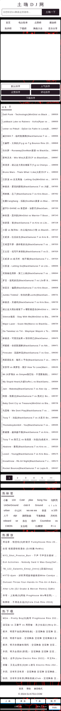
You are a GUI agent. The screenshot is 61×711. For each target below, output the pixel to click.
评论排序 (45, 92)
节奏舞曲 (40, 515)
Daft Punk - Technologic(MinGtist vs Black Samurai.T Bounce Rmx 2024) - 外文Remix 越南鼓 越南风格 (27, 114)
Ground (39, 505)
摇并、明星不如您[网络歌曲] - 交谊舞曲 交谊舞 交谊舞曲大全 (31, 631)
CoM (22, 500)
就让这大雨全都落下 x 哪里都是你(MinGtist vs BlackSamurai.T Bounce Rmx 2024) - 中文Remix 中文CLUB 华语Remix (27, 309)
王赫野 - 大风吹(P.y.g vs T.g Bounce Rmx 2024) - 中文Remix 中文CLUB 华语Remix (27, 143)
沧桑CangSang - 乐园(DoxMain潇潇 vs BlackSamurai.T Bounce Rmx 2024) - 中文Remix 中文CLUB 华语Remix (27, 201)
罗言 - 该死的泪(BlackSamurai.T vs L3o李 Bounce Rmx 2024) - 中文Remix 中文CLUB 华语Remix (27, 280)
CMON (8, 526)
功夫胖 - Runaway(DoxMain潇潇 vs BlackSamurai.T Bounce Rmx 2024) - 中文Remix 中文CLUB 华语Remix (27, 150)
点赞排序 (15, 92)
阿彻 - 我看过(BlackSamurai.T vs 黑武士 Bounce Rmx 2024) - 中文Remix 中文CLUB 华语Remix (27, 396)
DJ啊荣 (39, 526)
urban (7, 510)
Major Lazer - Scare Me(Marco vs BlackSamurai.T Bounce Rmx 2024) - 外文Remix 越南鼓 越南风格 (27, 324)
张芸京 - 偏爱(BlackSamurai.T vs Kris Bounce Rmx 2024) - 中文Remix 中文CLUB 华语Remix (27, 288)
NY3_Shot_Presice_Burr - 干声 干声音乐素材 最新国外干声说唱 (31, 555)
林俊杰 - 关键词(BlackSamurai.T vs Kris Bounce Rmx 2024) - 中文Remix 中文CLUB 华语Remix (27, 302)
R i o (53, 526)
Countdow (45, 520)
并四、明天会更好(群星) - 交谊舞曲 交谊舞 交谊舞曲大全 (31, 651)
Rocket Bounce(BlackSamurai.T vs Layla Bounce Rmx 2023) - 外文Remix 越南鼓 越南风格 (27, 468)
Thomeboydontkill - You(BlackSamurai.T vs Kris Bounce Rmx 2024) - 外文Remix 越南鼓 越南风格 (27, 425)
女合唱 (23, 526)
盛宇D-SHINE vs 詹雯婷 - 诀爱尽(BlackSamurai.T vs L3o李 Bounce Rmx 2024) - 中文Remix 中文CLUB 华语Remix (27, 208)
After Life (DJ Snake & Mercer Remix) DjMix (29, 589)
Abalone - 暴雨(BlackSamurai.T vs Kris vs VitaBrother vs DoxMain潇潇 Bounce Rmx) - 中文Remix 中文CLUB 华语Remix (27, 446)
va (56, 520)
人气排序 (45, 86)
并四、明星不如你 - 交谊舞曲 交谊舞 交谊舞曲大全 (30, 638)
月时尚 (53, 515)
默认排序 (15, 86)
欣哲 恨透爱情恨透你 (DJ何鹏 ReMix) (23, 548)
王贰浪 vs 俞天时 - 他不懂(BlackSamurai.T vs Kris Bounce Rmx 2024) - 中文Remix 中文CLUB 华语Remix (27, 259)
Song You (42, 500)
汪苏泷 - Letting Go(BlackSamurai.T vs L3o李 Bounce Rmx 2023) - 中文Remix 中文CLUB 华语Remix (27, 266)
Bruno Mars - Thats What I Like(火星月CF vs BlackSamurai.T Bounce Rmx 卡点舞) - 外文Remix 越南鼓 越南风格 (27, 172)
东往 (24, 521)
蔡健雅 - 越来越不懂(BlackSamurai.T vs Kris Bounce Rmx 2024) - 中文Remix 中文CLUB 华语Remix (27, 432)
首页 (8, 22)
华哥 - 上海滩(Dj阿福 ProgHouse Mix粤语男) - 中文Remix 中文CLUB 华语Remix (31, 595)
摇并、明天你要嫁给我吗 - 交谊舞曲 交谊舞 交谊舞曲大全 (31, 645)
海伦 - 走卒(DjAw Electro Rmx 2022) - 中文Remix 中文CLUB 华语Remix (31, 658)
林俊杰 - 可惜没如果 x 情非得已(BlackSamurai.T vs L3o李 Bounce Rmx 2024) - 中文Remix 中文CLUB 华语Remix (27, 338)
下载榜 (23, 28)
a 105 (54, 510)
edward (7, 520)
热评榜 (8, 28)
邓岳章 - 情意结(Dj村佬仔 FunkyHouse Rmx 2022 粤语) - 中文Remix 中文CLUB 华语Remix (31, 542)
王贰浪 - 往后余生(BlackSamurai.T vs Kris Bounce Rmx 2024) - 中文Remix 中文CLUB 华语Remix (27, 237)
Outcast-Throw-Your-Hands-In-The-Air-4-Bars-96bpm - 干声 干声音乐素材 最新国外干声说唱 (31, 582)
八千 (6, 515)
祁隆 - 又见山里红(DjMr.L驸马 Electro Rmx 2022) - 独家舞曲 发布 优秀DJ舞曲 (31, 665)
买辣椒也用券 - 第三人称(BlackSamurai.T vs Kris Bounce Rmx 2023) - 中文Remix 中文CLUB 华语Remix (27, 273)
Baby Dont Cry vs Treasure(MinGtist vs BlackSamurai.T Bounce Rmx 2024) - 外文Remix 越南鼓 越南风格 (27, 403)
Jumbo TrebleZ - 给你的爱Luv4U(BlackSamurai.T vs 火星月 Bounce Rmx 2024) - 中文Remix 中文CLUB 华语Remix (27, 295)
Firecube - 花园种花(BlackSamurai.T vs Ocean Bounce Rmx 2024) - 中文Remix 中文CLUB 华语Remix (27, 353)
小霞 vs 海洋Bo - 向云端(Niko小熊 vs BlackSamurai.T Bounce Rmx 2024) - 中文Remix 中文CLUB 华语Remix (27, 230)
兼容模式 (38, 688)
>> (51, 478)
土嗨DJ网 (31, 4)
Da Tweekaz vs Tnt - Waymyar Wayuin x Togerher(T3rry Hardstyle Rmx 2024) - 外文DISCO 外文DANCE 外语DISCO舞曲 (27, 331)
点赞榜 (37, 22)
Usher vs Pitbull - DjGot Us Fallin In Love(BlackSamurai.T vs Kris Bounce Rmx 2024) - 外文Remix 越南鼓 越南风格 (27, 129)
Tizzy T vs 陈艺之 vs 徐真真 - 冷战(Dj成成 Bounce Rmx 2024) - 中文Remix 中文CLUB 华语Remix (27, 439)
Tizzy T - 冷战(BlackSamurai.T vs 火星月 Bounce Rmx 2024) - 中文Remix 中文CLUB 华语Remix (27, 417)
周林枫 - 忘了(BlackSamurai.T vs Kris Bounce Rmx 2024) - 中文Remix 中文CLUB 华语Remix (27, 194)
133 (14, 500)
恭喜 (44, 510)
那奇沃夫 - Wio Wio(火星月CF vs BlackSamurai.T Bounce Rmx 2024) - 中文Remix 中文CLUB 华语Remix (27, 157)
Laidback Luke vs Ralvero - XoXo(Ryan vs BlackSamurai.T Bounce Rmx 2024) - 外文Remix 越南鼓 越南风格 (27, 121)
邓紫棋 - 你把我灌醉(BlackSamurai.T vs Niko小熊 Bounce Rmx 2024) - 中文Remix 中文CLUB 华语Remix (27, 345)
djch (33, 520)
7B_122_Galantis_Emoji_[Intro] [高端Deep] (28, 569)
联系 (21, 688)
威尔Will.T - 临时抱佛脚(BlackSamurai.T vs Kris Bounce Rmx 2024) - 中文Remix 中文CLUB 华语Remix (27, 136)
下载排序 (30, 98)
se (16, 520)
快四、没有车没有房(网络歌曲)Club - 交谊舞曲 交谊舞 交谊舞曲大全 (31, 678)
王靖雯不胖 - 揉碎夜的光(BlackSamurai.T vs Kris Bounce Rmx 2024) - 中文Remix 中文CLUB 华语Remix (27, 244)
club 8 (27, 505)
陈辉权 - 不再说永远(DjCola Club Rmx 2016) (28, 602)
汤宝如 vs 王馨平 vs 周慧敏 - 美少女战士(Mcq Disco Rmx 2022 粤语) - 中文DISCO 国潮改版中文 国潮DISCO (31, 625)
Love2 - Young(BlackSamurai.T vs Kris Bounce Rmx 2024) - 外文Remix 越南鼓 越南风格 (27, 454)
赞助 (29, 688)
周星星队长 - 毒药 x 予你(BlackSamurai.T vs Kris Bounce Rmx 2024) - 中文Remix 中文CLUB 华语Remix (27, 360)
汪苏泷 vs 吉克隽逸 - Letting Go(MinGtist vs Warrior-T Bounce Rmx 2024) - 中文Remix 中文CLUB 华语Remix (27, 179)
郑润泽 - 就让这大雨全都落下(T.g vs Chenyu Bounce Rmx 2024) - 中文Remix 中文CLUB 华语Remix (27, 165)
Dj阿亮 (54, 500)
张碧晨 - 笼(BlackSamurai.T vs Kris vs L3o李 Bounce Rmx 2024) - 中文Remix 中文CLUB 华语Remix (27, 223)
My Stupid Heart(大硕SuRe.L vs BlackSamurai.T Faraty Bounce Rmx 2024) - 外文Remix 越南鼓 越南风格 (27, 381)
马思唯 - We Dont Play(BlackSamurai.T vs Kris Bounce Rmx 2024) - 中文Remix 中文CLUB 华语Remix (27, 410)
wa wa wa (32, 510)
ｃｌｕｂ (52, 505)
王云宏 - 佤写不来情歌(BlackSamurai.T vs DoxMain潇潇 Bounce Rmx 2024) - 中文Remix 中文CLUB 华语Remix (27, 251)
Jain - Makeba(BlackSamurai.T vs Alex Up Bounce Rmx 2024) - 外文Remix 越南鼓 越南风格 (27, 389)
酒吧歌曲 (26, 515)
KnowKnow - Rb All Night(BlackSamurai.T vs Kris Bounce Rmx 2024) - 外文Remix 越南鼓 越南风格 (27, 461)
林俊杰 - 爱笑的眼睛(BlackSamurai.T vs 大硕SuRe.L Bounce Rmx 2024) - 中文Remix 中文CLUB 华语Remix (27, 186)
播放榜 (52, 22)
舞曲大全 (37, 28)
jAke (30, 500)
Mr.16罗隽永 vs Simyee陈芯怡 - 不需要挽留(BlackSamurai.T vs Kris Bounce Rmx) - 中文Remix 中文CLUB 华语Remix (27, 374)
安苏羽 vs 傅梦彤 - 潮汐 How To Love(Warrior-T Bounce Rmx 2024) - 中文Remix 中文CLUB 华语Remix (27, 367)
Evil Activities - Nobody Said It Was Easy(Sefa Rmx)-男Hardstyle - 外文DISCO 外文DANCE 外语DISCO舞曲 (31, 562)
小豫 (5, 500)
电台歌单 (23, 22)
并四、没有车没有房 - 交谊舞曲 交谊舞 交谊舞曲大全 (31, 671)
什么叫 (18, 510)
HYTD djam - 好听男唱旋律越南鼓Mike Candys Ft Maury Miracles (31, 575)
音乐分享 (52, 28)
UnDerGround (11, 505)
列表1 (54, 707)
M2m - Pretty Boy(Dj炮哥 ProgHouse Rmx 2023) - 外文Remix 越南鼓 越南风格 (31, 618)
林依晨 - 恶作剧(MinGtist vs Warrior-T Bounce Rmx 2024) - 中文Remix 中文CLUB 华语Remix (27, 215)
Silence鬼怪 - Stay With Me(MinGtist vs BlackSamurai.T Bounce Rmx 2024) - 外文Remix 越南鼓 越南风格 (27, 316)
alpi (15, 515)
